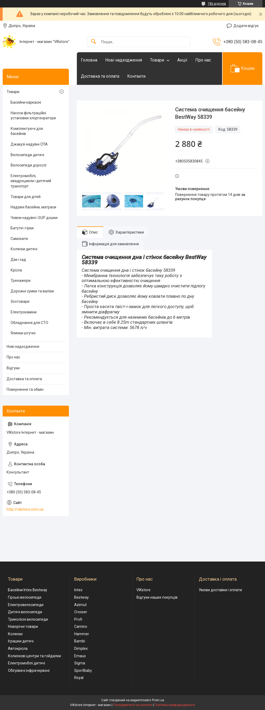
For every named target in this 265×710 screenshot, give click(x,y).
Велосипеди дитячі (27, 155)
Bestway (81, 597)
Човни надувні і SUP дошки (34, 218)
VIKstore (143, 590)
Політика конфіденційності (174, 705)
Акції (182, 60)
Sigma (79, 663)
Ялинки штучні (23, 333)
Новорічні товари (23, 626)
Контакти (136, 76)
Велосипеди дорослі (28, 165)
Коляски (15, 634)
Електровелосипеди (25, 605)
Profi (78, 619)
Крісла (16, 270)
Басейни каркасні (26, 102)
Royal (78, 678)
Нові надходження (123, 60)
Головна (89, 60)
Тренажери (20, 280)
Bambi (79, 641)
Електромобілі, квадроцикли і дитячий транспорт (31, 181)
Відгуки (13, 368)
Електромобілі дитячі (26, 663)
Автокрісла (18, 648)
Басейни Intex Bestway (27, 590)
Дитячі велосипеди (25, 612)
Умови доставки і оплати (220, 590)
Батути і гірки (22, 228)
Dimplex (81, 648)
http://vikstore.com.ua (25, 509)
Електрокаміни (24, 312)
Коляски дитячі (24, 249)
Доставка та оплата (100, 76)
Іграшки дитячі (21, 641)
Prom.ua (158, 700)
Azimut (80, 605)
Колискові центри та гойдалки (34, 656)
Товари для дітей (26, 197)
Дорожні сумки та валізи (32, 291)
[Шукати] (93, 42)
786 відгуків (217, 4)
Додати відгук (246, 26)
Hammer (81, 634)
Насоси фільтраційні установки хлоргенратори (33, 115)
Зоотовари (20, 301)
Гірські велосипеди (24, 597)
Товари (157, 60)
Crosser (80, 612)
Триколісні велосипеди (28, 619)
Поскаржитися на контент (132, 705)
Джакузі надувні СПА (29, 144)
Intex (78, 590)
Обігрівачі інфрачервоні (29, 670)
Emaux (80, 656)
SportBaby (83, 670)
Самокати (19, 238)
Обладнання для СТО (29, 323)
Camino (80, 626)
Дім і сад (18, 259)
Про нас (203, 60)
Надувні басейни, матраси (33, 207)
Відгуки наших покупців (157, 597)
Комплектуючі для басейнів (27, 131)
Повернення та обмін (25, 389)
